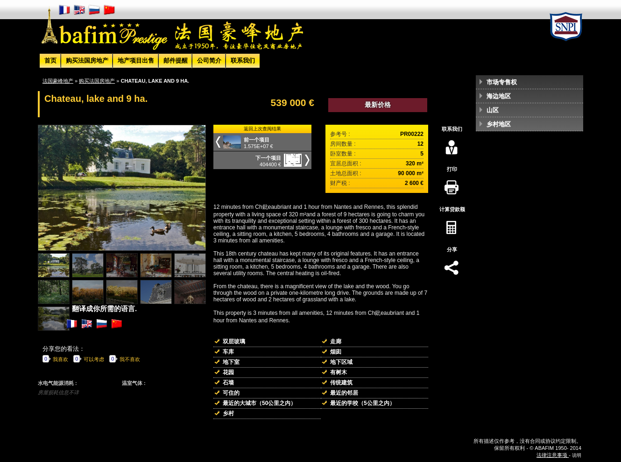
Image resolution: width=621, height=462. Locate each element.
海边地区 (499, 96)
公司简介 (209, 60)
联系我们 (243, 60)
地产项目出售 (136, 60)
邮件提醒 (175, 60)
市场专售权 (502, 81)
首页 (50, 60)
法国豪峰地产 (57, 81)
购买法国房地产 (87, 60)
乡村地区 (499, 124)
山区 (493, 110)
